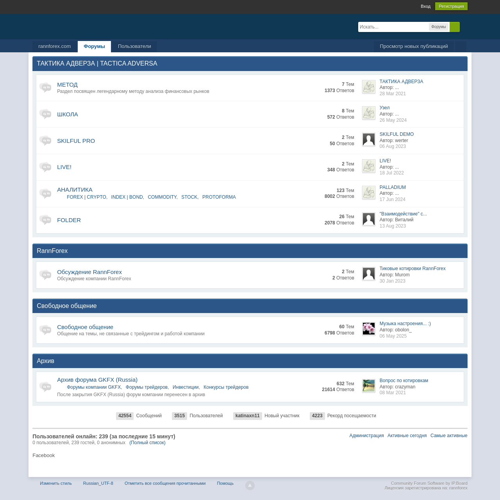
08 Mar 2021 (393, 392)
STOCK (189, 197)
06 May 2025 (393, 336)
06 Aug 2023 (393, 146)
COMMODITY (162, 197)
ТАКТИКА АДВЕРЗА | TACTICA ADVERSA (97, 63)
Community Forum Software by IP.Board (429, 483)
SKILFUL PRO (76, 140)
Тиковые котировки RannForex (413, 268)
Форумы (94, 46)
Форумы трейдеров (147, 387)
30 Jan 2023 (392, 281)
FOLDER (69, 220)
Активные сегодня (407, 435)
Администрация (366, 435)
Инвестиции (186, 387)
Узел (385, 107)
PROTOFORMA (219, 197)
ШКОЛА (67, 114)
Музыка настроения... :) (405, 323)
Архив (45, 361)
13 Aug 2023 (393, 226)
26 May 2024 (393, 120)
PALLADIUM (393, 187)
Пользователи (134, 46)
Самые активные (449, 435)
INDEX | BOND (127, 197)
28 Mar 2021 (393, 93)
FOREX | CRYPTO (86, 197)
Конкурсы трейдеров (226, 387)
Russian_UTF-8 (98, 483)
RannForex (52, 250)
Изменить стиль (56, 483)
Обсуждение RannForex (89, 272)
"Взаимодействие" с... (403, 214)
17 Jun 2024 (392, 199)
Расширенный (464, 26)
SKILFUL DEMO (397, 134)
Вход (425, 6)
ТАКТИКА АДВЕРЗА (401, 81)
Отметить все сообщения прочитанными (165, 483)
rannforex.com (54, 46)
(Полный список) (147, 442)
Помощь (225, 483)
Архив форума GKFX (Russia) (97, 379)
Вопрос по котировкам (404, 380)
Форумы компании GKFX (94, 387)
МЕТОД (67, 84)
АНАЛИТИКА (74, 189)
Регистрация (451, 6)
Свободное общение (67, 305)
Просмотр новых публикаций (414, 46)
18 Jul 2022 (392, 173)
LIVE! (64, 167)
